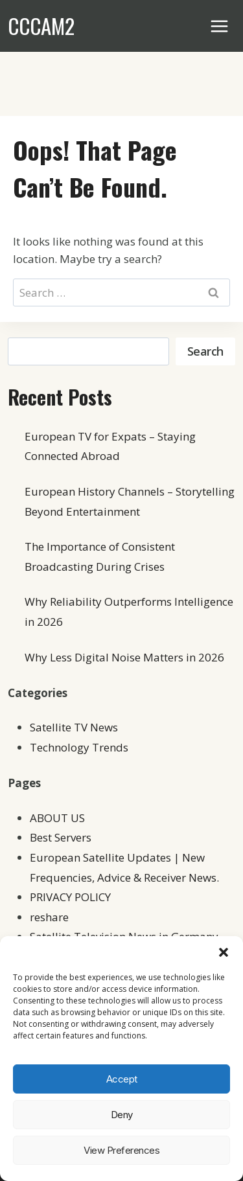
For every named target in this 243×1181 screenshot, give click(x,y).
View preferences (121, 1150)
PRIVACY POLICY (70, 896)
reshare (49, 917)
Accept (121, 1079)
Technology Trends (79, 747)
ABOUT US (57, 817)
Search (205, 351)
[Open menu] (219, 26)
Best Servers (60, 837)
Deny (122, 1114)
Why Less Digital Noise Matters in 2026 (124, 657)
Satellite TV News (74, 727)
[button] (223, 952)
